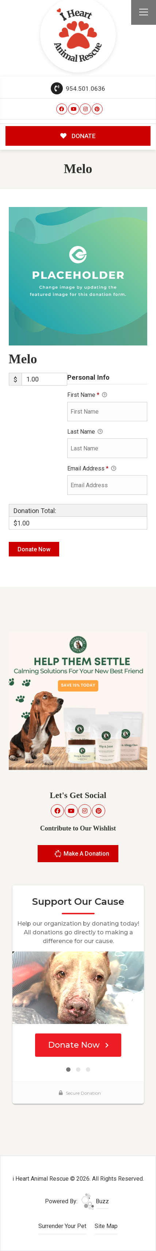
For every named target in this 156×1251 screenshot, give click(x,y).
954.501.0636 (78, 88)
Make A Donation (81, 854)
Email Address (91, 469)
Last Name (85, 432)
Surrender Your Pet (62, 1226)
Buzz (95, 1201)
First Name (87, 395)
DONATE (77, 136)
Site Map (106, 1226)
